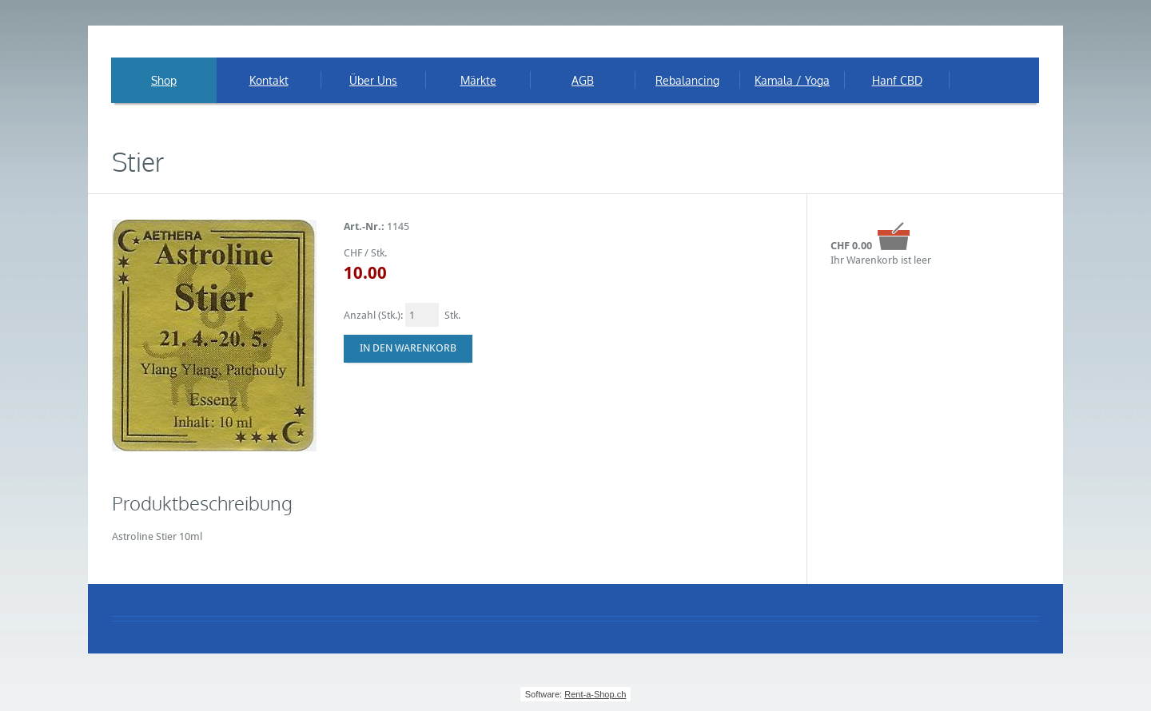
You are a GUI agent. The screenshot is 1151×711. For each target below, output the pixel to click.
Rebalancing (687, 80)
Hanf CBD (897, 80)
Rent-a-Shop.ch (595, 694)
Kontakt (269, 80)
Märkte (478, 80)
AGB (583, 80)
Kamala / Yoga (792, 80)
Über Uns (373, 80)
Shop (164, 80)
